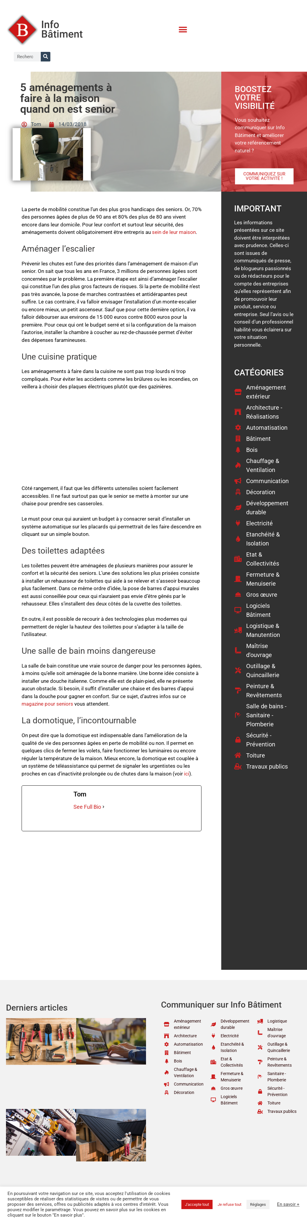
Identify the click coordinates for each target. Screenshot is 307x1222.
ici (186, 774)
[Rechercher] (45, 56)
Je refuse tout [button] (229, 1204)
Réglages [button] (258, 1204)
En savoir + (288, 1204)
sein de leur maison (174, 232)
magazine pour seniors (47, 704)
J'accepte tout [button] (197, 1204)
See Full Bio (87, 807)
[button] (183, 30)
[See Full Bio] (103, 807)
